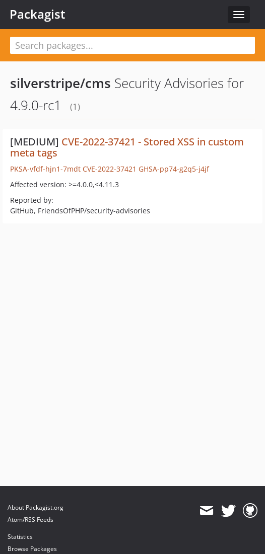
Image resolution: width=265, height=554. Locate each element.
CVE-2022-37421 (110, 169)
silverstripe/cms (60, 83)
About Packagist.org (35, 507)
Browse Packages (32, 548)
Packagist (37, 14)
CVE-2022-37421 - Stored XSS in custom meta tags (127, 147)
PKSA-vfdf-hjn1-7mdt (45, 169)
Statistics (20, 536)
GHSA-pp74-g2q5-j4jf (174, 169)
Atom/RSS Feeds (30, 519)
